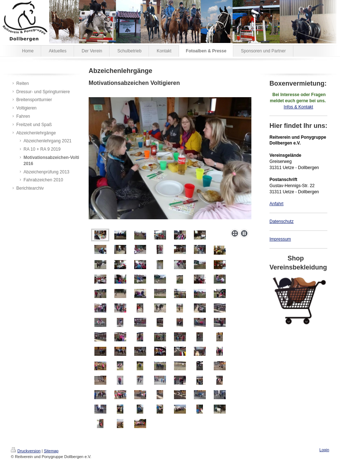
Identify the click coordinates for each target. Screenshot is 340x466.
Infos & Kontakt (298, 106)
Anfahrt (276, 203)
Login (324, 450)
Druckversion (26, 451)
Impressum (280, 239)
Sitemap (51, 451)
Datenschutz (281, 221)
